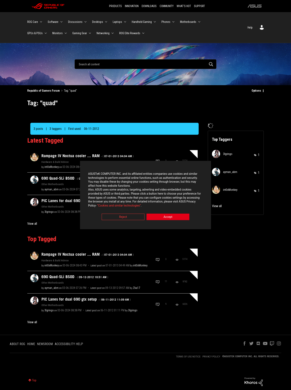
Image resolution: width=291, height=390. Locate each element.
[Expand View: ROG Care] (41, 22)
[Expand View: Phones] (173, 22)
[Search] (145, 64)
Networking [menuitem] (103, 33)
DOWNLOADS (149, 6)
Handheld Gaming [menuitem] (142, 21)
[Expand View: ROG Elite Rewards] (143, 33)
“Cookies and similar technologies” (119, 206)
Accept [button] (167, 217)
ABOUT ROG (17, 344)
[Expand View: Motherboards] (199, 22)
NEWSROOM (45, 344)
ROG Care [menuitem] (32, 21)
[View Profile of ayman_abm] (51, 189)
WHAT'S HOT (184, 6)
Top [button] (34, 380)
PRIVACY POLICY (211, 356)
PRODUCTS (115, 6)
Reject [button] (123, 217)
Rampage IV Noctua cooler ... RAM (87, 155)
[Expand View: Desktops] (106, 22)
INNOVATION (132, 6)
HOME (31, 344)
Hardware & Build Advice (55, 161)
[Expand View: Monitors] (66, 33)
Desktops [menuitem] (97, 21)
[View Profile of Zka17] (136, 287)
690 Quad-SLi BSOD (74, 178)
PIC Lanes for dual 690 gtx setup (86, 299)
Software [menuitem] (53, 21)
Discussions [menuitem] (75, 21)
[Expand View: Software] (61, 22)
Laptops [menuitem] (117, 21)
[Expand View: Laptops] (125, 22)
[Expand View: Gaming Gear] (90, 33)
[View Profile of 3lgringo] (49, 211)
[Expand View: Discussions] (85, 22)
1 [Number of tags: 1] (258, 155)
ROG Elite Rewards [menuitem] (129, 33)
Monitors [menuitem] (57, 33)
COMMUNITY (167, 6)
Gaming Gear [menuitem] (79, 33)
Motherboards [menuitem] (188, 21)
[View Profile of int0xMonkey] (51, 167)
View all (32, 224)
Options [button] (256, 90)
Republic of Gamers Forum (43, 90)
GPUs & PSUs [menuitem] (35, 33)
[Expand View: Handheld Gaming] (155, 22)
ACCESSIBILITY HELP (69, 344)
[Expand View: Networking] (113, 33)
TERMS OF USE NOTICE (188, 356)
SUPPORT (199, 6)
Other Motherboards (52, 184)
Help (250, 27)
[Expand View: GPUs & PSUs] (46, 33)
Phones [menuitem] (165, 21)
